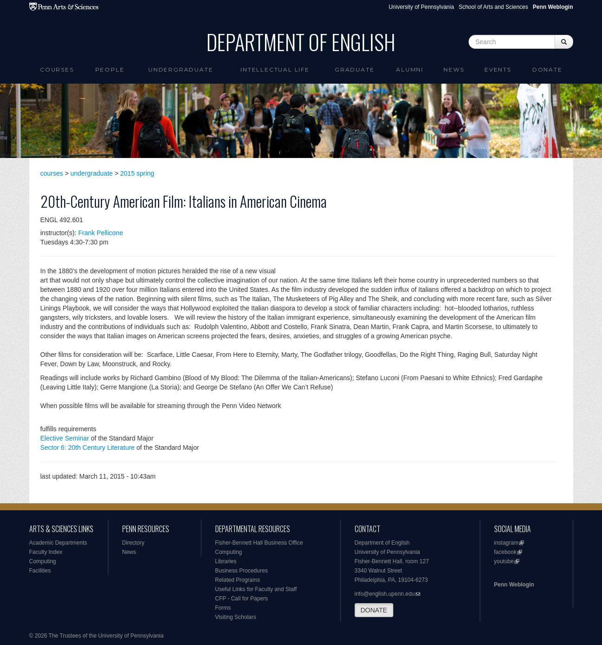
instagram (506, 543)
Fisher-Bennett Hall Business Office (259, 543)
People (110, 69)
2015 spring (137, 173)
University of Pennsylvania (421, 7)
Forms (223, 608)
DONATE (374, 610)
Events (497, 69)
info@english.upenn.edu (385, 594)
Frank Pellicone (100, 233)
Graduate (354, 69)
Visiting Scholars (236, 617)
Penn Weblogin (514, 584)
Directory (133, 543)
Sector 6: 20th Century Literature (87, 447)
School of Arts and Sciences (493, 7)
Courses (57, 69)
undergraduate (92, 173)
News (453, 69)
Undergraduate (180, 69)
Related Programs (237, 580)
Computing (42, 561)
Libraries (226, 561)
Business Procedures (241, 570)
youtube (504, 561)
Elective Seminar (64, 438)
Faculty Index (45, 552)
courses (51, 173)
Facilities (40, 570)
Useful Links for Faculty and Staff (256, 589)
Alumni (409, 69)
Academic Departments (58, 543)
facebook (505, 552)
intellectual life (275, 69)
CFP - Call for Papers (241, 598)
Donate (547, 69)
